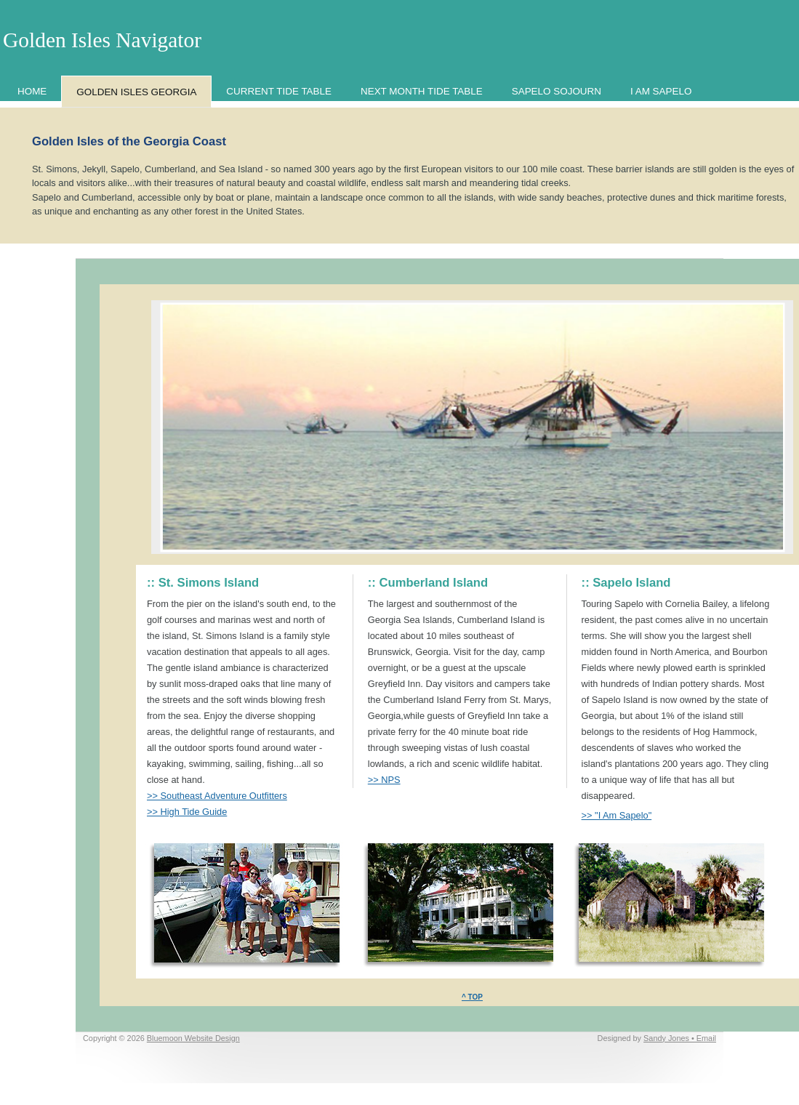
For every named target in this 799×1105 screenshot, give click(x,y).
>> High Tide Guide (187, 811)
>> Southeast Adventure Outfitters (217, 795)
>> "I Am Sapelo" (617, 815)
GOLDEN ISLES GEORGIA (136, 92)
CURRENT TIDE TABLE (279, 91)
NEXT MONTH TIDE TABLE (422, 91)
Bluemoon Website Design (193, 1038)
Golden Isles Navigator (102, 40)
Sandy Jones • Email (679, 1038)
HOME (32, 91)
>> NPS (384, 779)
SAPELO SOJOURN (556, 91)
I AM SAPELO (660, 91)
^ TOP (472, 997)
